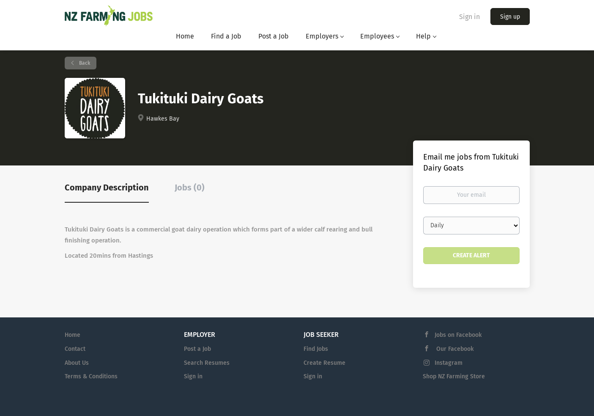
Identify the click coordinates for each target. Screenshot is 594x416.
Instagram (449, 362)
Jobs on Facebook (458, 335)
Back (84, 63)
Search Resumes (207, 362)
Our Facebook (454, 349)
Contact (75, 349)
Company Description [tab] (107, 187)
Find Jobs (316, 349)
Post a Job (197, 349)
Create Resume (324, 362)
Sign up (510, 16)
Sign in (469, 17)
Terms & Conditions (91, 376)
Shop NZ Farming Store (454, 376)
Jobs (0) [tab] (190, 187)
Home (72, 335)
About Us (77, 362)
